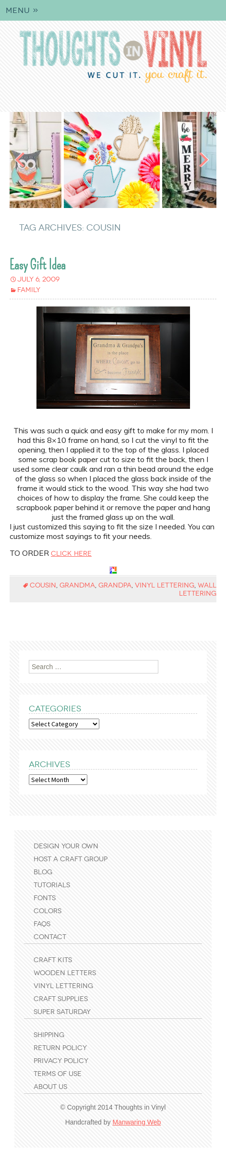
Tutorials (52, 885)
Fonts (45, 898)
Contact (50, 937)
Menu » (22, 10)
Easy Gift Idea (37, 265)
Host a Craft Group (70, 859)
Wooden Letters (65, 973)
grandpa (114, 585)
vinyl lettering (164, 585)
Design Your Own (66, 846)
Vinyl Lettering (63, 986)
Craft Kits (53, 960)
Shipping (49, 1035)
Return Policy (60, 1048)
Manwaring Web (136, 1122)
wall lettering (197, 589)
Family (28, 290)
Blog (43, 872)
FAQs (42, 924)
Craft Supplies (61, 999)
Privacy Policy (61, 1061)
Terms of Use (58, 1074)
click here (71, 554)
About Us (50, 1087)
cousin (43, 585)
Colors (47, 911)
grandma (77, 585)
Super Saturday (62, 1012)
